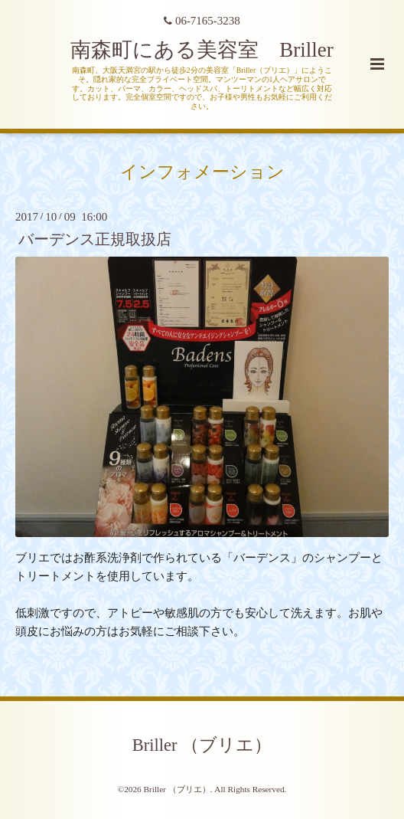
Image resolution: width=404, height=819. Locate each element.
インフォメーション (202, 172)
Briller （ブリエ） (202, 745)
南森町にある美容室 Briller (201, 49)
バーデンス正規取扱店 (94, 239)
